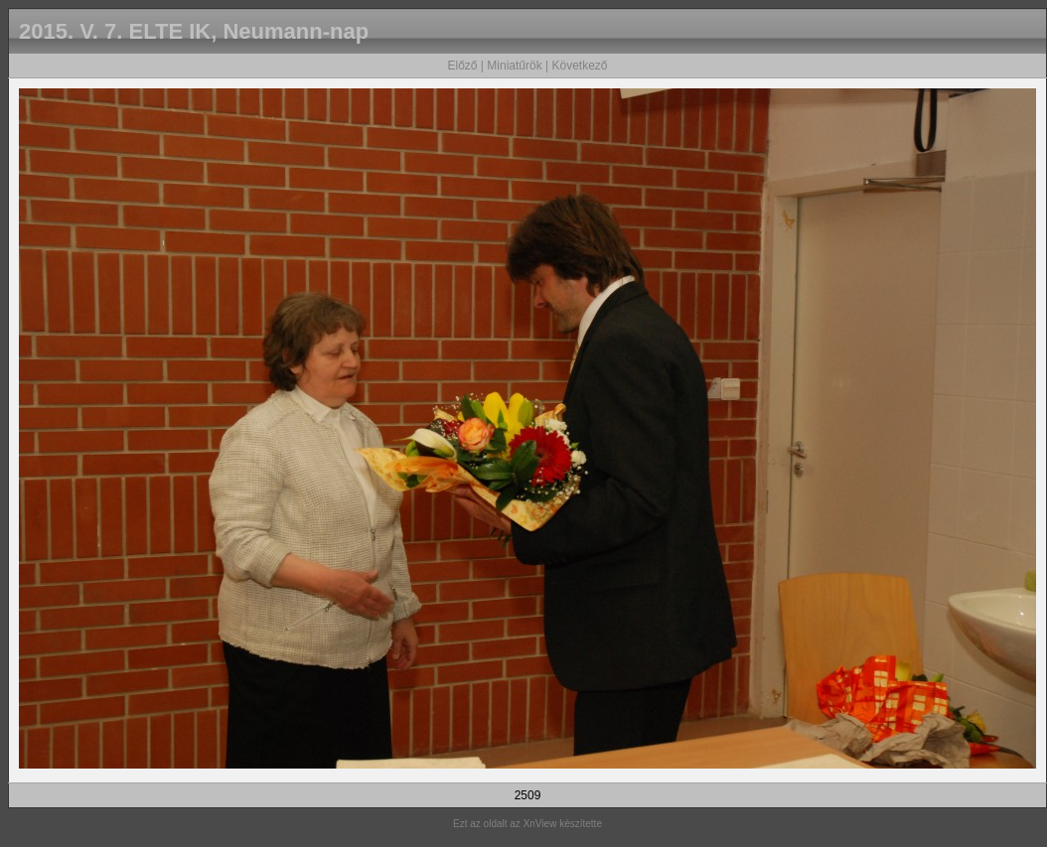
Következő (579, 65)
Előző (462, 65)
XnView (540, 823)
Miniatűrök (514, 65)
